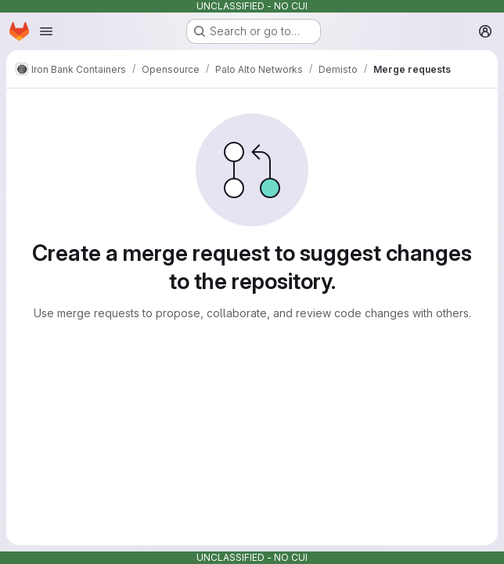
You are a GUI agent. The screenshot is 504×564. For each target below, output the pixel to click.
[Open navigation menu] (46, 31)
